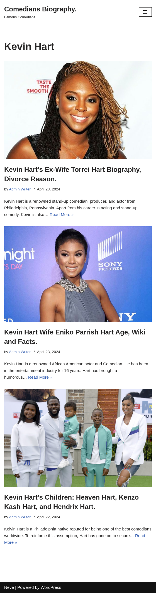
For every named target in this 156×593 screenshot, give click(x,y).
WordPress (51, 587)
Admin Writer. (20, 189)
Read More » (62, 214)
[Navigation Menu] (145, 12)
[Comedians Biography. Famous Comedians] (40, 12)
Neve (9, 587)
